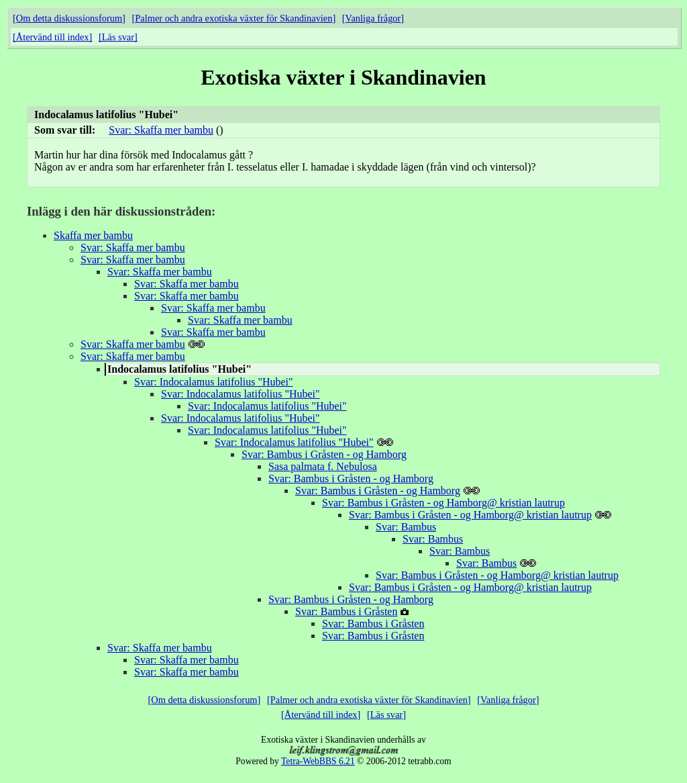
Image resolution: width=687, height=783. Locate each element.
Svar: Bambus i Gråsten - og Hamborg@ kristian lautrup (443, 502)
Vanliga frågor (373, 18)
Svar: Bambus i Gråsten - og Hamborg (324, 454)
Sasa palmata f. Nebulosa (322, 466)
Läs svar (118, 37)
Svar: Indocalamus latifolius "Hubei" (213, 381)
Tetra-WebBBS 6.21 (318, 761)
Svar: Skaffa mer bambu (161, 130)
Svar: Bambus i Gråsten (346, 611)
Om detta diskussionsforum (69, 18)
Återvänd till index (52, 37)
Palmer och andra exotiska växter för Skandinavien (233, 18)
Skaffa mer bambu (93, 235)
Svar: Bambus (406, 527)
